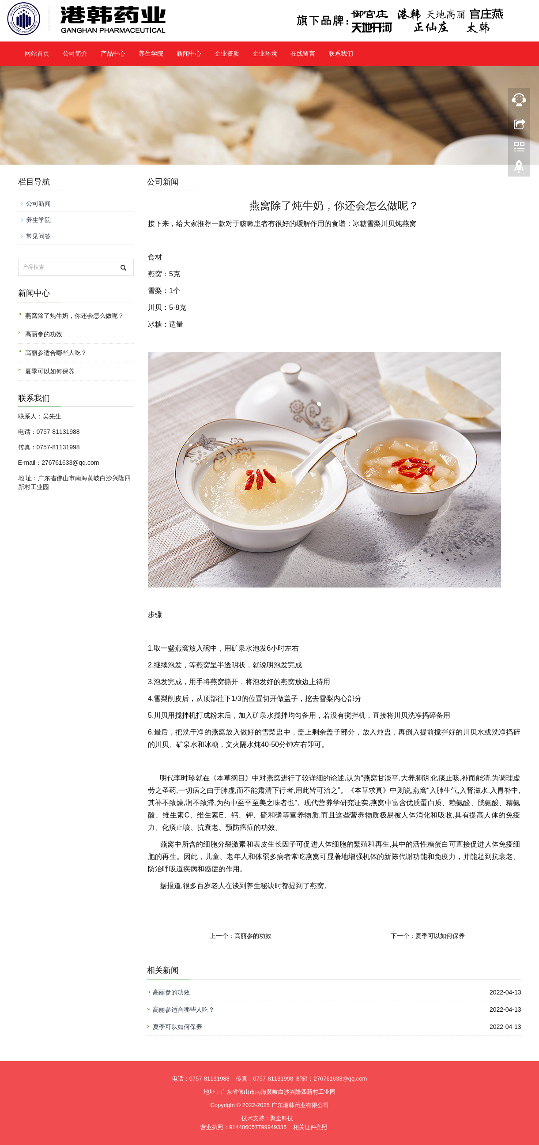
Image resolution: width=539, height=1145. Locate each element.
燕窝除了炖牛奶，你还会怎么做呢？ (74, 315)
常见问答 (38, 236)
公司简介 (75, 53)
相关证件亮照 (310, 1127)
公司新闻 (38, 203)
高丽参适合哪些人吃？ (184, 1009)
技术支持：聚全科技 (267, 1118)
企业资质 (227, 53)
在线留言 (302, 53)
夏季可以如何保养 (440, 935)
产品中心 (113, 53)
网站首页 (37, 53)
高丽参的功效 (252, 935)
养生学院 (151, 53)
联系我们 (340, 53)
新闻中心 (189, 53)
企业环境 (265, 53)
